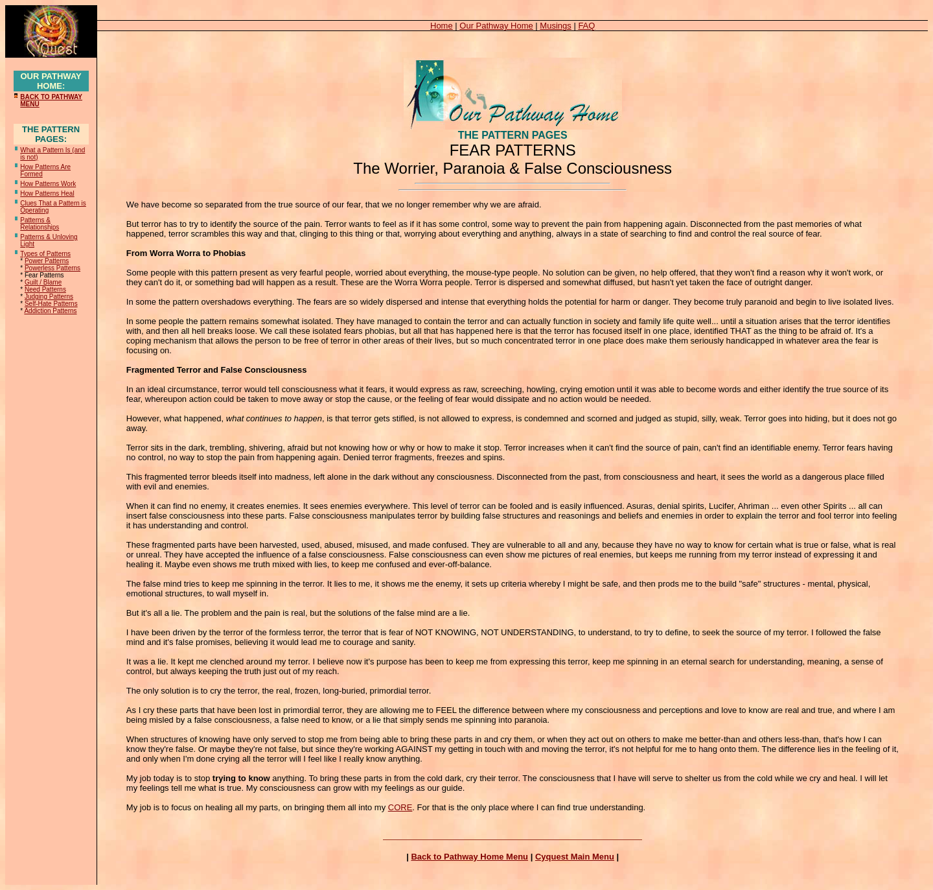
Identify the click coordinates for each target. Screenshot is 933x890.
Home (441, 25)
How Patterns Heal (47, 193)
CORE (400, 807)
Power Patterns (47, 260)
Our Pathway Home (496, 25)
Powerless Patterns (52, 268)
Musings (555, 25)
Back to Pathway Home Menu (469, 856)
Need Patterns (45, 289)
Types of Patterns (45, 253)
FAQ (586, 25)
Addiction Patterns (50, 310)
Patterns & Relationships (39, 224)
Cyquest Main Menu (574, 856)
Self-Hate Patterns (51, 303)
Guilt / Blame (43, 282)
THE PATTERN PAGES (513, 135)
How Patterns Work (48, 183)
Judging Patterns (49, 296)
